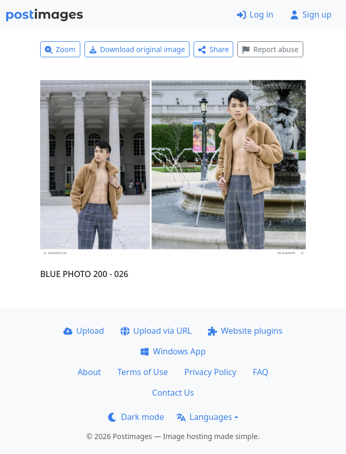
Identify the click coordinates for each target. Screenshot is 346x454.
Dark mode (136, 417)
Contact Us (173, 392)
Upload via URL (156, 330)
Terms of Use (142, 372)
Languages (204, 417)
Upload (83, 330)
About (89, 372)
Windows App (172, 351)
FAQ (260, 372)
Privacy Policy (210, 372)
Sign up (311, 14)
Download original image (137, 49)
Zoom (60, 49)
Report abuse (270, 49)
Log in (255, 14)
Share (213, 49)
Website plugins (245, 330)
